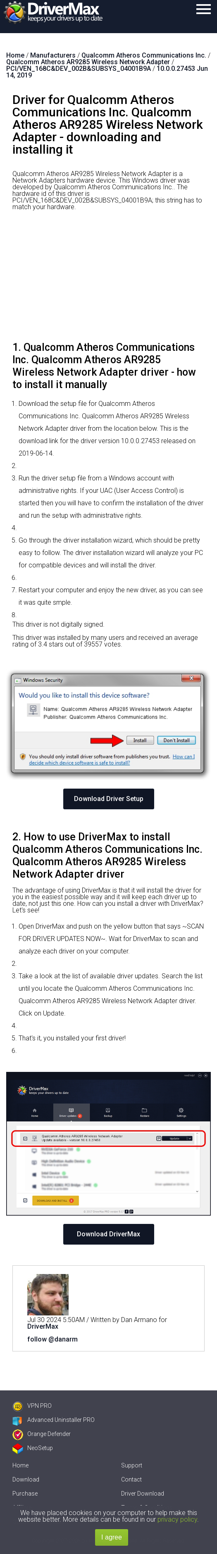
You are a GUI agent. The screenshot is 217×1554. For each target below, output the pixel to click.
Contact (131, 1479)
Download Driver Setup (108, 799)
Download (25, 1479)
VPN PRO (32, 1406)
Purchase (25, 1493)
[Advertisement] (108, 279)
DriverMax (42, 1326)
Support (131, 1465)
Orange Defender (41, 1434)
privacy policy (177, 1519)
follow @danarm (52, 1339)
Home (20, 1465)
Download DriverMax (108, 1234)
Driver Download (142, 1493)
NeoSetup (32, 1448)
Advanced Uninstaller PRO (53, 1420)
